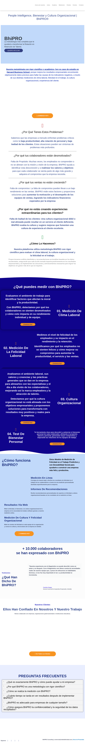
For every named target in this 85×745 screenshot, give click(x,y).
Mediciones (62, 5)
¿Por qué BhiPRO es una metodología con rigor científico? (36, 686)
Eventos (75, 5)
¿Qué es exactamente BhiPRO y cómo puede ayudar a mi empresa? (41, 682)
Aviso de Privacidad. (78, 739)
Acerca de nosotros (40, 5)
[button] (1, 44)
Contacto (81, 5)
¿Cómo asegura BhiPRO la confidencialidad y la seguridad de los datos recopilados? (41, 708)
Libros (48, 5)
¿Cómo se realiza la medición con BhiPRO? (28, 691)
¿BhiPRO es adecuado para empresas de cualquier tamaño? (37, 702)
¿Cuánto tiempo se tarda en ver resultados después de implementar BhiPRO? (39, 697)
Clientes (69, 5)
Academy (54, 5)
